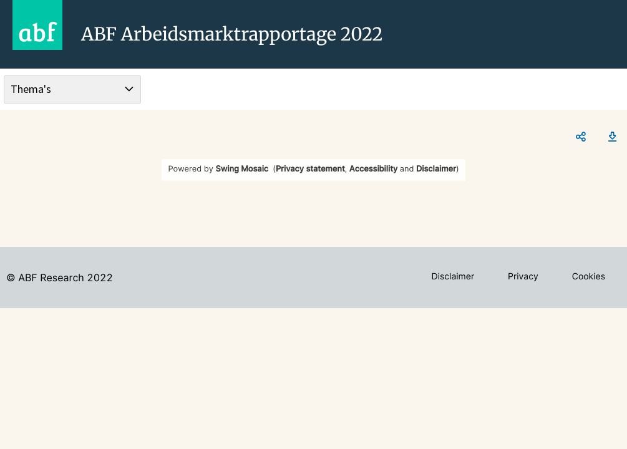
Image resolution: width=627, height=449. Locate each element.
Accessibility (373, 169)
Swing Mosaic (241, 169)
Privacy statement (310, 169)
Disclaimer (436, 169)
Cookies (588, 276)
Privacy (523, 276)
